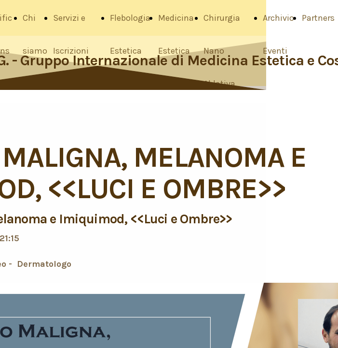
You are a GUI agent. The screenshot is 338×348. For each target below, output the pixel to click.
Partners (318, 18)
